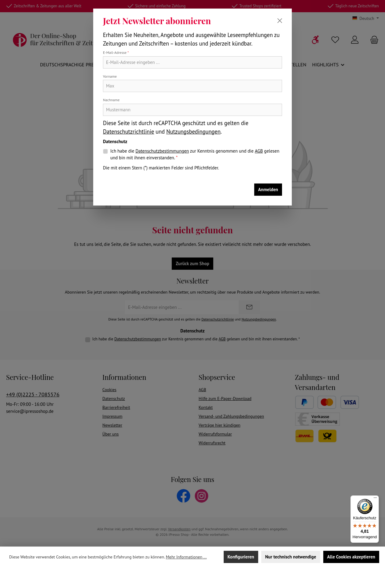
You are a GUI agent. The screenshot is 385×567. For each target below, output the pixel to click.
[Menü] (375, 499)
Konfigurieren (241, 557)
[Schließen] (279, 20)
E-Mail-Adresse (116, 52)
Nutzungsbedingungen (193, 131)
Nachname (111, 100)
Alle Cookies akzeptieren (351, 557)
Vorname (110, 76)
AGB (259, 151)
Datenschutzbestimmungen (162, 151)
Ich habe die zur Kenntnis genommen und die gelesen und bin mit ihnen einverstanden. (194, 154)
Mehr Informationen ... (186, 557)
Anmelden (268, 189)
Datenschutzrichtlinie (128, 131)
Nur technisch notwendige (290, 557)
